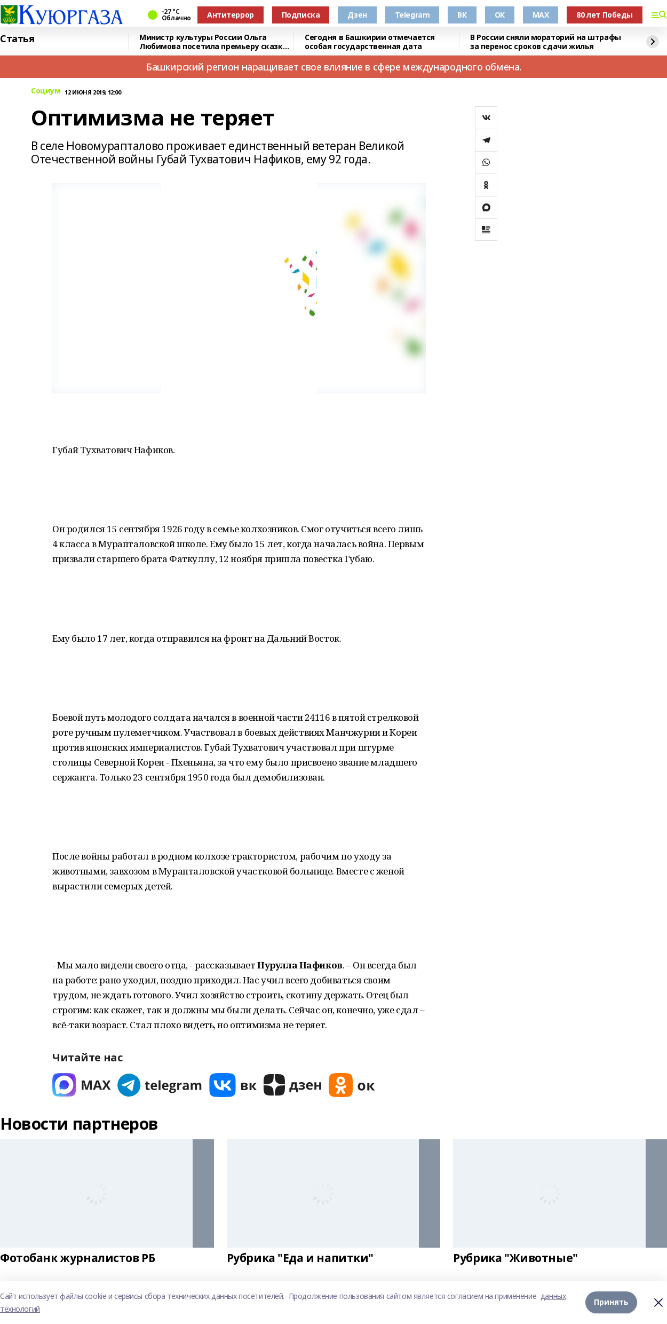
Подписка (301, 15)
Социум (45, 91)
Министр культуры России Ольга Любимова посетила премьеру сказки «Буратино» (213, 42)
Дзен (357, 15)
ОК (500, 15)
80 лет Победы (604, 15)
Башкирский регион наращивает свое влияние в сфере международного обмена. (333, 66)
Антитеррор (230, 15)
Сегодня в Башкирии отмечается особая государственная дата (370, 42)
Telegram (412, 15)
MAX (541, 15)
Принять (611, 1302)
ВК (461, 15)
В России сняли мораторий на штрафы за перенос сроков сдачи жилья (545, 42)
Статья (17, 39)
